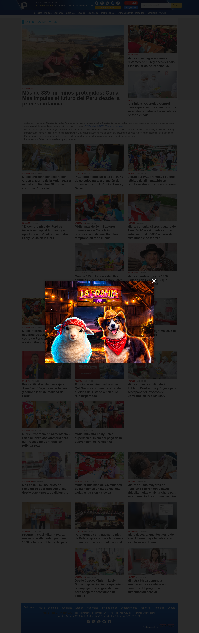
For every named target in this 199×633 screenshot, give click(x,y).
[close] (154, 281)
